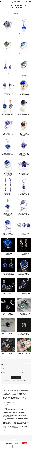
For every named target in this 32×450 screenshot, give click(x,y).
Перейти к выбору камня (8, 430)
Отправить (16, 377)
